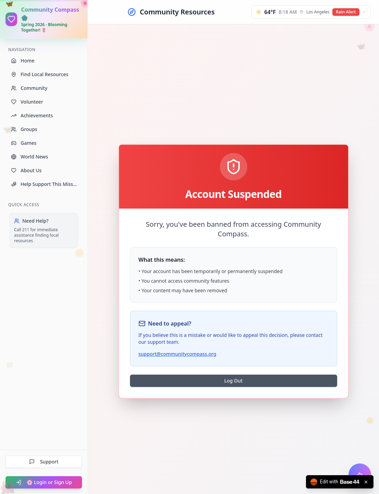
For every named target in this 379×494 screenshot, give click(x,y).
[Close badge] (366, 482)
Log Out (233, 380)
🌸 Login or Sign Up (44, 482)
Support (44, 461)
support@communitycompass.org (177, 354)
